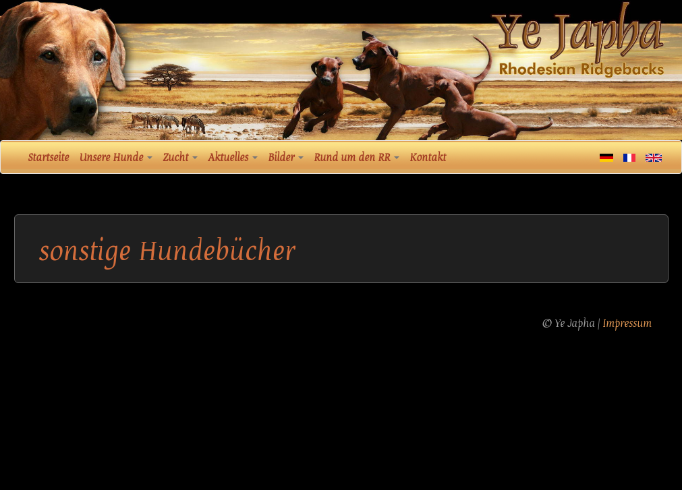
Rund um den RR (356, 157)
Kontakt (427, 157)
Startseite (48, 157)
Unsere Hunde (115, 157)
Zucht (180, 157)
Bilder (286, 157)
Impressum (627, 323)
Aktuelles (233, 157)
